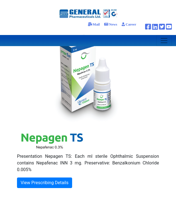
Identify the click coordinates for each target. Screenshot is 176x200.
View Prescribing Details (45, 182)
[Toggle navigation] (164, 40)
